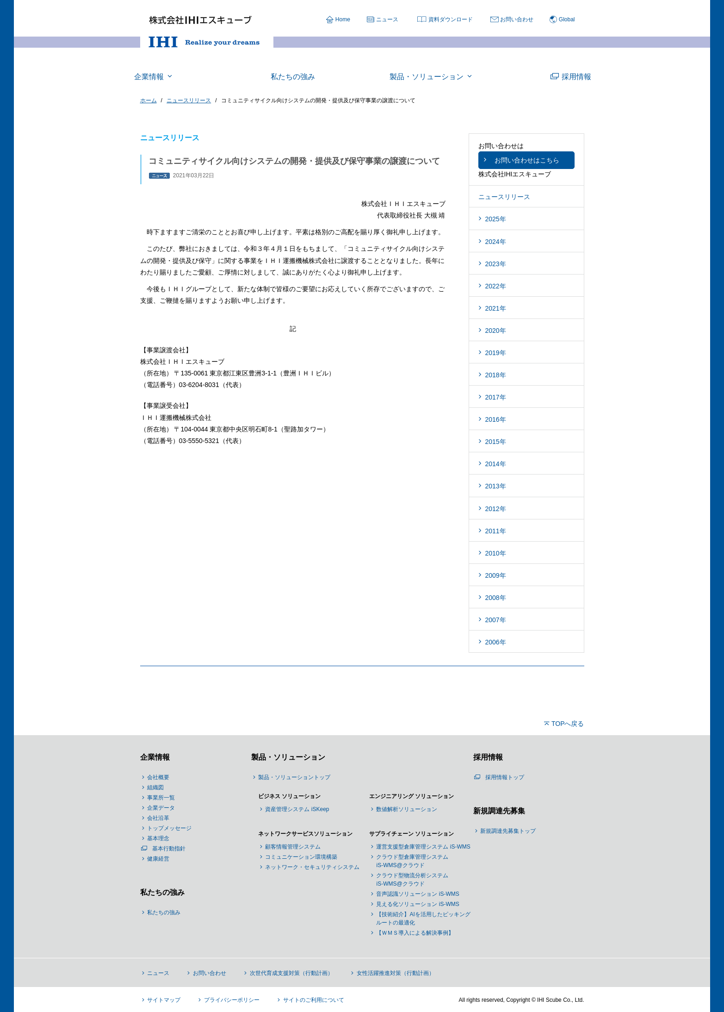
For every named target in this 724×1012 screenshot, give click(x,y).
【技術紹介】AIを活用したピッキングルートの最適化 (423, 918)
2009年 (495, 575)
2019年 (495, 352)
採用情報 (488, 757)
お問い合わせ (516, 19)
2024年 (495, 241)
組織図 (155, 787)
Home (342, 19)
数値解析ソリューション (406, 809)
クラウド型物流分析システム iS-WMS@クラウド (412, 879)
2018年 (495, 375)
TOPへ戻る (567, 723)
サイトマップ (163, 1000)
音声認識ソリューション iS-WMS (417, 894)
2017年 (495, 397)
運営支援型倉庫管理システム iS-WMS (423, 846)
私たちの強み (162, 892)
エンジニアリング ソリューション (411, 796)
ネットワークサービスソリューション (305, 834)
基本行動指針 (169, 848)
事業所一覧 (161, 797)
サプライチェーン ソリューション (411, 834)
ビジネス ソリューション (289, 796)
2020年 (495, 330)
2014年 (495, 464)
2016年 (495, 419)
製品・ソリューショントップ (294, 777)
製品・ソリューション (288, 757)
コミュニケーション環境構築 (301, 857)
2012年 (495, 508)
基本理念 (158, 838)
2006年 (495, 642)
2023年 (495, 264)
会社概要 (158, 777)
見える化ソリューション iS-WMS (417, 904)
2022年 (495, 286)
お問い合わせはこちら (527, 160)
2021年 (495, 308)
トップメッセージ (169, 828)
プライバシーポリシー (232, 1000)
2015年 (495, 441)
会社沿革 (158, 818)
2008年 (495, 597)
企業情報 (155, 757)
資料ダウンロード (450, 19)
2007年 (495, 620)
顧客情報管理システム (293, 846)
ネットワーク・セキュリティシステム (312, 867)
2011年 (495, 531)
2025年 (495, 219)
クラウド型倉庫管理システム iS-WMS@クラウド (412, 861)
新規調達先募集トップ (508, 831)
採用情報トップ (504, 777)
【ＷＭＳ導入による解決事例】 (415, 933)
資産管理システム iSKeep (297, 809)
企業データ (161, 808)
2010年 (495, 553)
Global (567, 19)
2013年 (495, 486)
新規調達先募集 (499, 811)
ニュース (387, 19)
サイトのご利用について (313, 1000)
